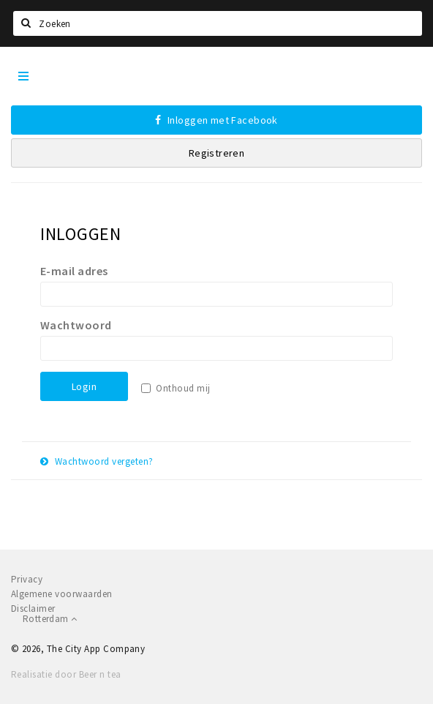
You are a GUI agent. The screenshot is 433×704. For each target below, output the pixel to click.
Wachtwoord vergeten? (97, 461)
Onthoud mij (183, 388)
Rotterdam (50, 619)
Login (84, 386)
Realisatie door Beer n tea (66, 674)
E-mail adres (74, 270)
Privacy (26, 579)
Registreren (217, 153)
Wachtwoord (76, 325)
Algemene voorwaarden (62, 594)
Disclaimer (33, 608)
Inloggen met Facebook (216, 120)
